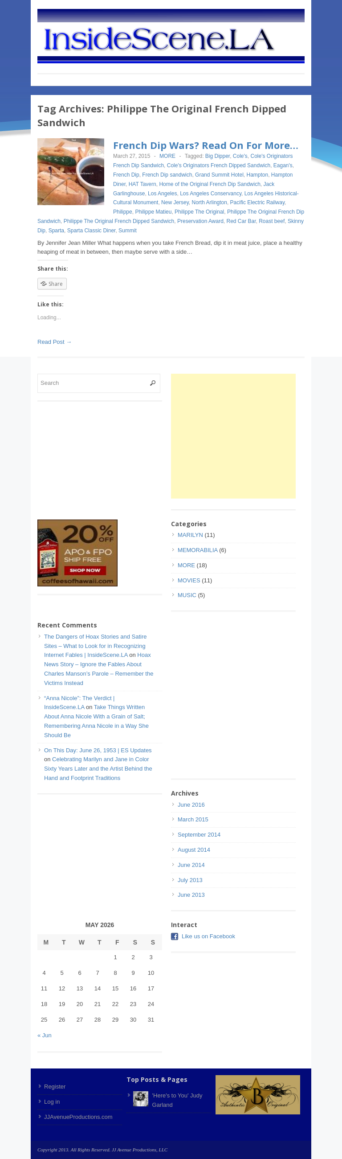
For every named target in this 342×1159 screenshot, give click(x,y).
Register (54, 1086)
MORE (167, 156)
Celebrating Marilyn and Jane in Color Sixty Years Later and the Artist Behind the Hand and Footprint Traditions (98, 768)
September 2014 (199, 834)
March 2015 (193, 819)
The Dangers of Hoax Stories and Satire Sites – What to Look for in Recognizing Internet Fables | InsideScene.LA (95, 646)
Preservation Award (200, 221)
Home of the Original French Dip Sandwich (209, 184)
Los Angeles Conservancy (210, 193)
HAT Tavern (142, 184)
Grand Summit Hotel (219, 175)
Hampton (257, 175)
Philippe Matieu (153, 212)
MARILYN (190, 535)
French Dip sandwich (167, 175)
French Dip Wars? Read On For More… (205, 145)
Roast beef (272, 221)
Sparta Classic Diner (91, 230)
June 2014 (191, 865)
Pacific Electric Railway (257, 202)
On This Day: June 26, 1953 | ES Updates (98, 750)
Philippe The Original (199, 212)
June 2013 (191, 894)
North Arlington (209, 202)
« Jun (44, 1035)
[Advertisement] (246, 436)
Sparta (56, 230)
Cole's (240, 156)
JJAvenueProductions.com (78, 1117)
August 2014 (194, 849)
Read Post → (54, 341)
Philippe (122, 212)
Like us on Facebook (208, 936)
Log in (52, 1101)
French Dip (126, 175)
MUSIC (187, 595)
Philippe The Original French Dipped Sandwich (119, 221)
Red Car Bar (241, 221)
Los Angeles (162, 193)
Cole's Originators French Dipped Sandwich (218, 165)
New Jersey (175, 202)
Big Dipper (217, 156)
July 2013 (190, 880)
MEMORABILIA (198, 550)
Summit (127, 230)
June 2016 (191, 804)
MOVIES (189, 580)
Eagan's (283, 165)
